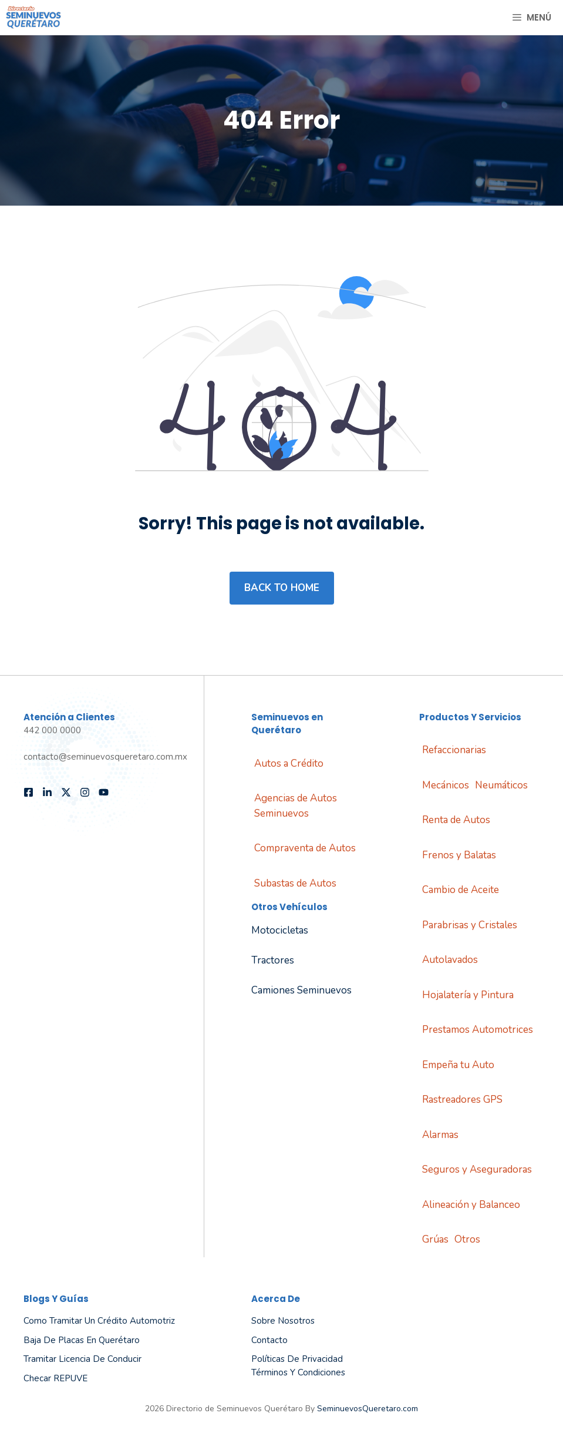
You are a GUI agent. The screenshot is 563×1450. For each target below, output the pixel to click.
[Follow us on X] (66, 792)
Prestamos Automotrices (477, 1029)
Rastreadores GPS (462, 1099)
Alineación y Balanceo (471, 1204)
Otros (467, 1239)
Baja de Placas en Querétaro (81, 1340)
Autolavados (450, 959)
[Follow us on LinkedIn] (47, 792)
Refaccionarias (454, 750)
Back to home (281, 588)
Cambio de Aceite (460, 890)
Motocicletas (279, 930)
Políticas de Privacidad (297, 1359)
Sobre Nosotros (283, 1321)
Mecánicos (445, 785)
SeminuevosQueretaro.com (367, 1408)
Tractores (272, 960)
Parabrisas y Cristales (469, 925)
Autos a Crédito (288, 763)
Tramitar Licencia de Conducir (82, 1359)
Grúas (435, 1239)
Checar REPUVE (55, 1378)
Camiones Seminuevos (301, 990)
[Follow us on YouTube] (104, 792)
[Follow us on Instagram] (85, 792)
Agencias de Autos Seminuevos (295, 805)
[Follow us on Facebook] (28, 792)
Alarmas (440, 1135)
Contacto (269, 1340)
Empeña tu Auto (458, 1065)
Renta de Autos (456, 820)
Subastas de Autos (295, 883)
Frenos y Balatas (459, 855)
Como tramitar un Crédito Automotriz (99, 1321)
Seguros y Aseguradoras (477, 1169)
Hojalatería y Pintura (468, 995)
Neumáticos (501, 785)
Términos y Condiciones (298, 1372)
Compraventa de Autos (305, 848)
